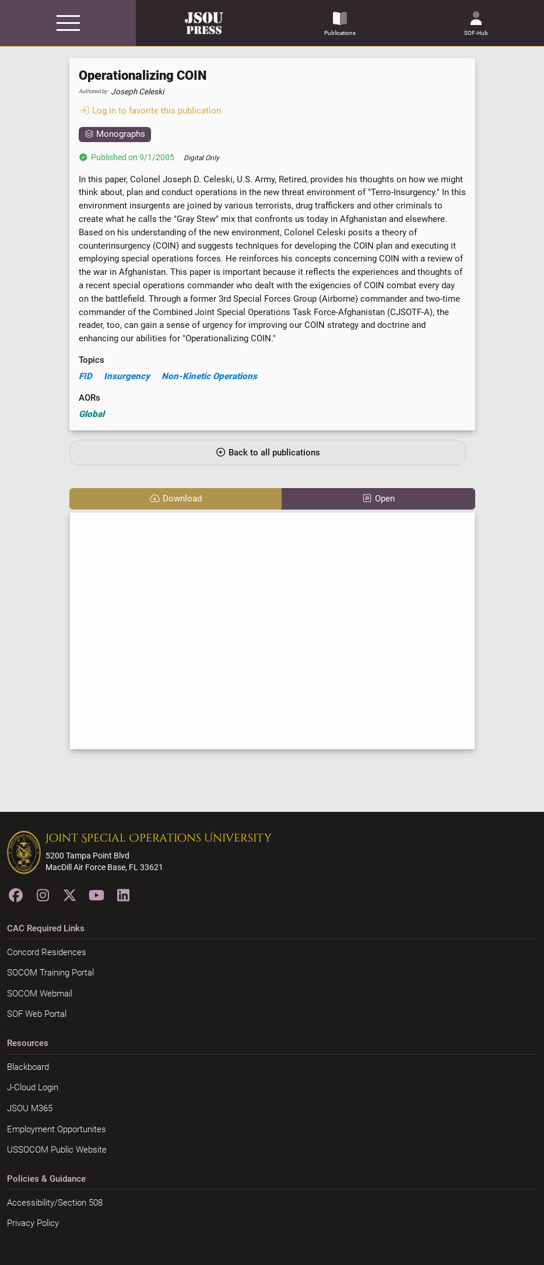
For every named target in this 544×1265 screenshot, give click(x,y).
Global (91, 414)
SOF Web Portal (36, 1014)
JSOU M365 (29, 1108)
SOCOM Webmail (39, 993)
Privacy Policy (33, 1223)
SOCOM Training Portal (50, 972)
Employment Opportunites (56, 1129)
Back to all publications (267, 452)
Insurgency (127, 376)
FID (85, 376)
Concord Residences (46, 952)
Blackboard (28, 1067)
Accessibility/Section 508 (55, 1202)
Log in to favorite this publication (150, 110)
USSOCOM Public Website (57, 1149)
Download (175, 498)
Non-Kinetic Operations (209, 376)
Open (378, 498)
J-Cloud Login (32, 1087)
